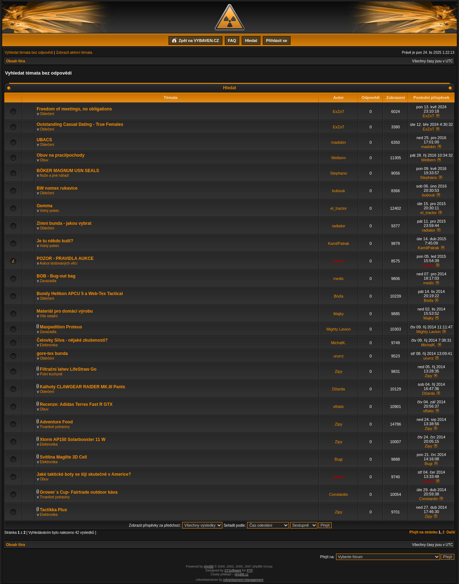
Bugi (338, 459)
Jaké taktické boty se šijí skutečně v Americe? (84, 474)
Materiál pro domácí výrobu (65, 311)
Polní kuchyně (51, 374)
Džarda (338, 389)
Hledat (251, 40)
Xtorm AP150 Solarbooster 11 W (72, 439)
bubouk (338, 191)
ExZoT (338, 111)
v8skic (338, 406)
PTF (249, 570)
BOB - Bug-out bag (56, 276)
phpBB (208, 566)
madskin (338, 142)
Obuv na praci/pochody (60, 155)
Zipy (338, 371)
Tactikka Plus (53, 509)
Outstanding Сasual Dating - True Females (80, 124)
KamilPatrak (338, 243)
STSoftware (232, 570)
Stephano (338, 173)
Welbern (338, 158)
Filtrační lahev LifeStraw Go (68, 369)
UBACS (44, 139)
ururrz (338, 356)
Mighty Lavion (338, 329)
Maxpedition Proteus (61, 326)
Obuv (44, 160)
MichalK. (338, 343)
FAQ (232, 40)
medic (338, 278)
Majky (338, 314)
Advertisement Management (243, 579)
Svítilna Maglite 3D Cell (63, 457)
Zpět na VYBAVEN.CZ (195, 40)
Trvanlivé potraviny (55, 427)
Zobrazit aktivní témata (74, 52)
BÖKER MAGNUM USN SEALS (68, 170)
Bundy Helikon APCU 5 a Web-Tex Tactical (80, 293)
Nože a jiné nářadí (54, 175)
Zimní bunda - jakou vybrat (64, 223)
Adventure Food (56, 421)
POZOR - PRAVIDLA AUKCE (65, 258)
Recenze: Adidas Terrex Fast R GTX (76, 404)
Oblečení (47, 114)
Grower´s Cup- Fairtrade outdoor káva (79, 492)
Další (450, 532)
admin (338, 261)
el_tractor (338, 208)
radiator (338, 226)
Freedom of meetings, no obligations (74, 108)
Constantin (338, 494)
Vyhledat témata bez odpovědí (29, 52)
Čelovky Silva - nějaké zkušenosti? (72, 340)
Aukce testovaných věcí (58, 263)
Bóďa (338, 296)
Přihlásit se (276, 40)
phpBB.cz (242, 574)
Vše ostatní (49, 316)
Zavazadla (48, 281)
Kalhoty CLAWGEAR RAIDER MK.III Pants (82, 386)
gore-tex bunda (52, 353)
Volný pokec (49, 211)
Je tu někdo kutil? (55, 240)
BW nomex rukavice (57, 188)
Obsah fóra (15, 61)
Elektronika (48, 345)
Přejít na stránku (423, 532)
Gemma (44, 205)
